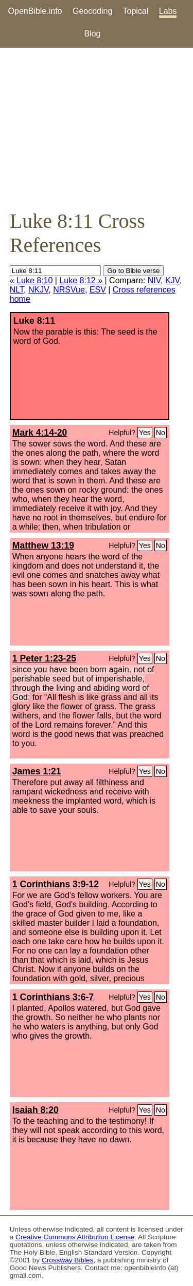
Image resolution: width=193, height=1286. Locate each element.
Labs (168, 11)
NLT (17, 289)
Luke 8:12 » (80, 280)
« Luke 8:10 (31, 280)
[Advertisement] (96, 128)
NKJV (38, 289)
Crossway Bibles (67, 1260)
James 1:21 (36, 771)
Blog (92, 33)
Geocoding (92, 11)
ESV (98, 289)
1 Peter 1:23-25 (44, 658)
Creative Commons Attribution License (74, 1237)
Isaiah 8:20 (35, 1110)
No (160, 432)
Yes (145, 432)
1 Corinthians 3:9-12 (55, 884)
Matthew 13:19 (43, 545)
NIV (154, 280)
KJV (172, 280)
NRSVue (69, 289)
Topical (136, 11)
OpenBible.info (35, 11)
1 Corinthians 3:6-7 (53, 997)
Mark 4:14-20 (39, 432)
